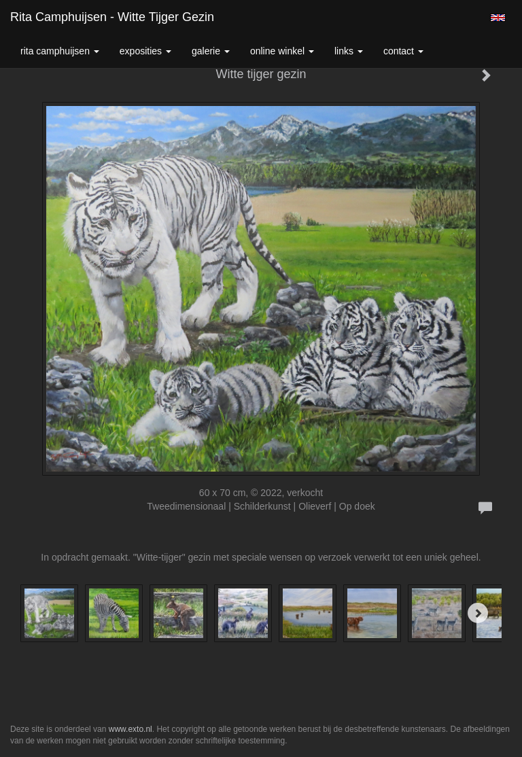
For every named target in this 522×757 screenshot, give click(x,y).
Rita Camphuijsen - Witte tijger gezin (112, 17)
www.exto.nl (130, 729)
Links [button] (348, 51)
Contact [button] (403, 51)
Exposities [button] (145, 51)
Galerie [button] (211, 51)
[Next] (478, 613)
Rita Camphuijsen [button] (59, 51)
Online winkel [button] (282, 51)
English (498, 18)
